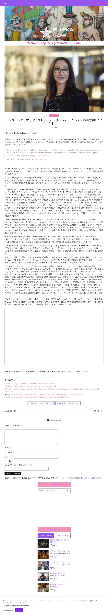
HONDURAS (54, 115)
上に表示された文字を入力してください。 (21, 465)
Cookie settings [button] (8, 610)
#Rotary (36, 153)
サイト (7, 457)
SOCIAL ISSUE (73, 404)
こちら (84, 372)
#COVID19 (95, 151)
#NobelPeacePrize (62, 151)
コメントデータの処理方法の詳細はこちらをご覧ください (79, 478)
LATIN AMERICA (46, 404)
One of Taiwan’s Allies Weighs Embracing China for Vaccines (31, 386)
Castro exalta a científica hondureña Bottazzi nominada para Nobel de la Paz (37, 397)
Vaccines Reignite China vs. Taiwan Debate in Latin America (30, 384)
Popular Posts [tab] (62, 536)
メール (8, 452)
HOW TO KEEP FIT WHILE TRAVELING (58, 574)
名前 (7, 447)
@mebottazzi (41, 151)
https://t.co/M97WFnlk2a (55, 156)
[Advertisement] (54, 510)
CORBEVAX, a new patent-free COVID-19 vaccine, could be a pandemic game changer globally (44, 394)
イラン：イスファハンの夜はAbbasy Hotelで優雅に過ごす (60, 552)
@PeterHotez (25, 151)
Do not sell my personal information (17, 606)
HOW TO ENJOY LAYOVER (56, 586)
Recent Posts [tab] (46, 536)
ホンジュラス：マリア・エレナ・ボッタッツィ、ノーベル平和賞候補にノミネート (54, 122)
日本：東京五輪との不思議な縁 (60, 541)
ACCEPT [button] (19, 610)
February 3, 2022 (42, 160)
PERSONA (61, 404)
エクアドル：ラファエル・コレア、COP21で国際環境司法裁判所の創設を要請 (60, 563)
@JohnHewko (38, 156)
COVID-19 (33, 404)
